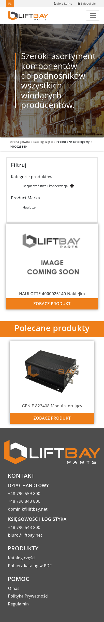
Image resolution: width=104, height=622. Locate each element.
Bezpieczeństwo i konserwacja (45, 186)
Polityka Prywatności (28, 596)
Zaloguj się (87, 3)
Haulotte (29, 207)
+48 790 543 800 (24, 527)
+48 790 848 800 (24, 501)
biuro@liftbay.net (25, 535)
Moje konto (63, 3)
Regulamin (18, 604)
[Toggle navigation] (93, 15)
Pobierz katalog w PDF (30, 565)
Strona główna (20, 142)
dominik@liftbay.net (28, 509)
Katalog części (43, 142)
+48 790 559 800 (24, 493)
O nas (14, 588)
